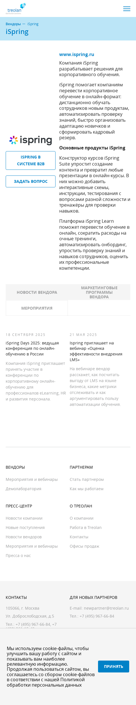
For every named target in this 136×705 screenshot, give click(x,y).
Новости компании (24, 518)
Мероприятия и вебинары (32, 479)
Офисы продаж (84, 546)
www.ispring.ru (76, 54)
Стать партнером (87, 479)
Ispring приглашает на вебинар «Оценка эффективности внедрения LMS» (96, 351)
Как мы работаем (86, 488)
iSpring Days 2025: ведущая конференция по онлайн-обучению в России (32, 348)
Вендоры (13, 24)
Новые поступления (25, 527)
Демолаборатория (23, 488)
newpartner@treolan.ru (106, 608)
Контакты (79, 536)
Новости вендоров (24, 536)
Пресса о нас (18, 555)
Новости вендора (37, 292)
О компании (82, 518)
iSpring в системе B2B (30, 160)
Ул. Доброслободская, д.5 (30, 616)
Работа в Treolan (86, 527)
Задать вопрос (31, 181)
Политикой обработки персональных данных (46, 682)
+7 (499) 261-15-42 (31, 626)
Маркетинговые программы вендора (99, 292)
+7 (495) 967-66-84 (33, 624)
